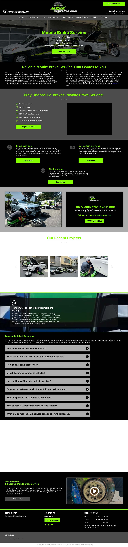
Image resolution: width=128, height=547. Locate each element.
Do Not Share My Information (49, 542)
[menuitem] (21, 17)
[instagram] (49, 522)
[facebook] (45, 522)
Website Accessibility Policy (87, 542)
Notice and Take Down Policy (73, 542)
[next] (112, 267)
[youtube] (52, 522)
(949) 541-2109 (117, 11)
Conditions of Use (61, 542)
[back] (16, 267)
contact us (116, 83)
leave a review (41, 322)
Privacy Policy (38, 542)
